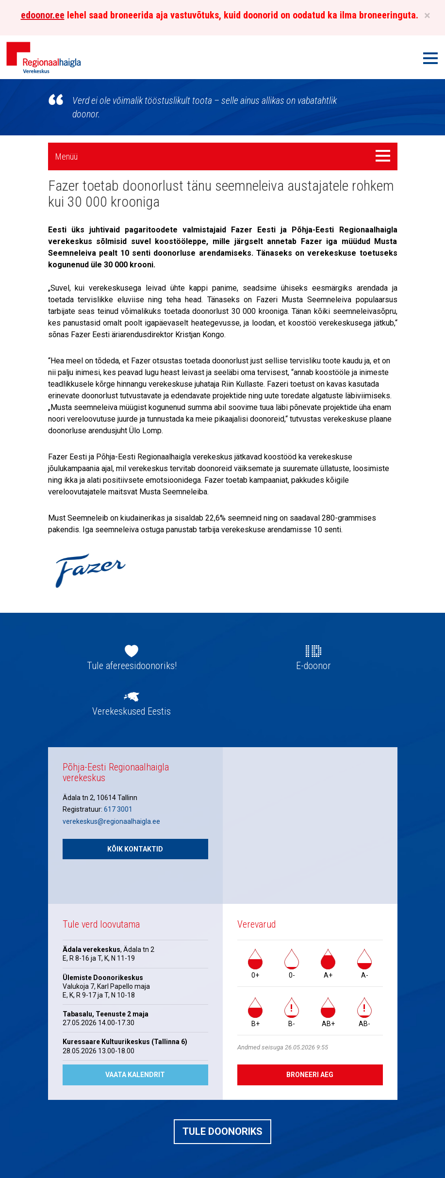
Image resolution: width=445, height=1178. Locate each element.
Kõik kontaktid (135, 849)
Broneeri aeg (309, 1075)
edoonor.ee (43, 15)
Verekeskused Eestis (131, 711)
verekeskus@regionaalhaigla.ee (111, 821)
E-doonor (313, 665)
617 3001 (118, 809)
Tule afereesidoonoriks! (132, 665)
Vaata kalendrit (135, 1075)
